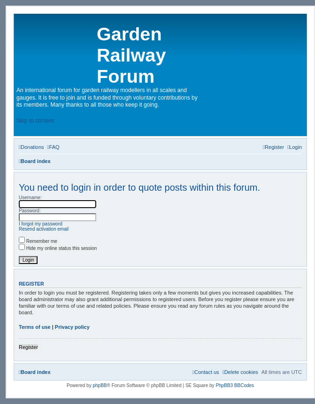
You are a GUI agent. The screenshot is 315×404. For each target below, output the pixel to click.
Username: (30, 197)
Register (28, 347)
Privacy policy (72, 327)
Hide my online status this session (58, 248)
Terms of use (35, 327)
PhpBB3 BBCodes (234, 385)
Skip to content (35, 120)
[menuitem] (31, 147)
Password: (30, 210)
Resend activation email (44, 229)
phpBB (99, 385)
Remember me (38, 241)
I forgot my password (40, 223)
